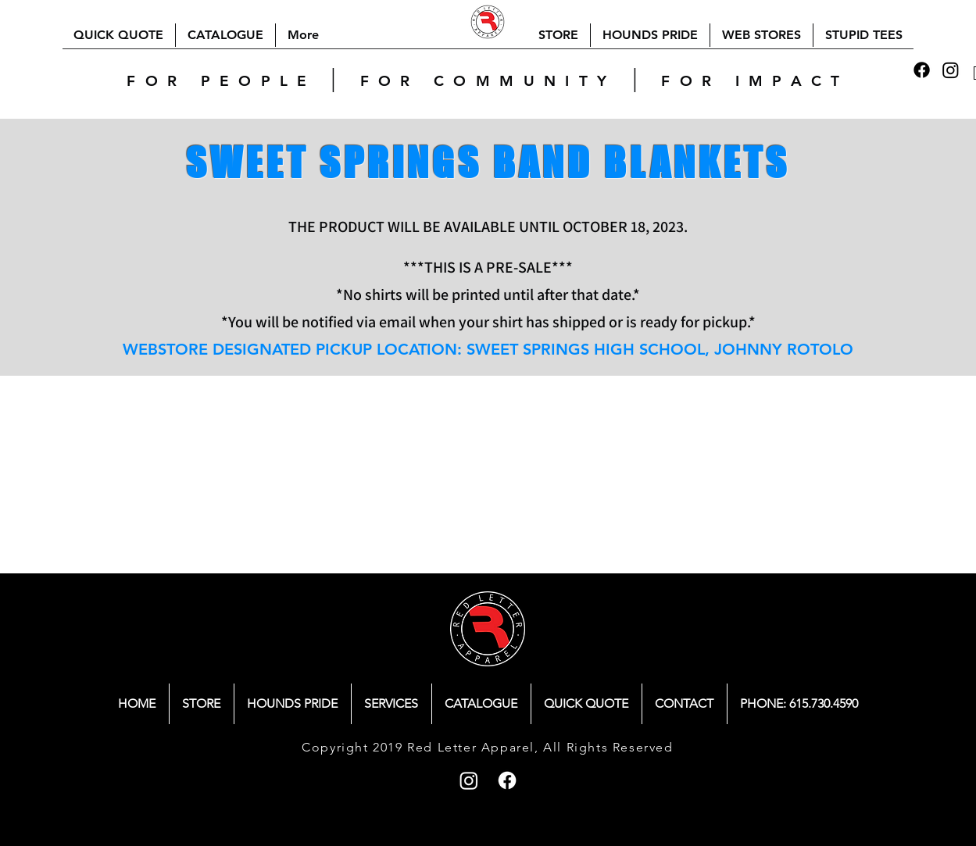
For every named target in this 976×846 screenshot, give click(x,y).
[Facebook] (921, 69)
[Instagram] (950, 69)
